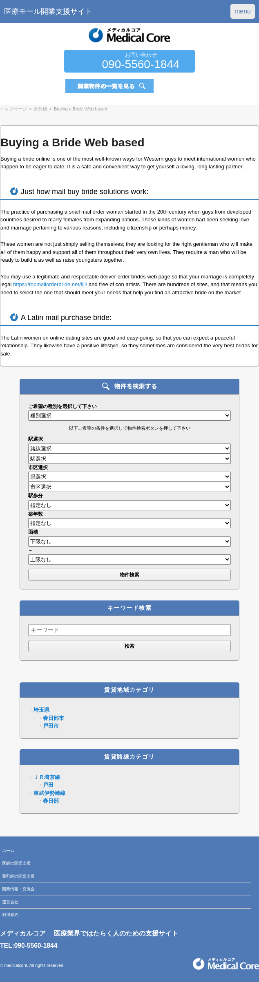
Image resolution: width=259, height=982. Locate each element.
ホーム (8, 850)
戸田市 (51, 726)
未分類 (40, 108)
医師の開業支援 (16, 863)
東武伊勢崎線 (49, 793)
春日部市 (53, 718)
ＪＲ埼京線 (46, 777)
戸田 (48, 785)
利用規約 (10, 914)
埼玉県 (41, 710)
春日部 (51, 801)
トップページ (13, 108)
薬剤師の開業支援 (18, 876)
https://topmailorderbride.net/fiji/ (50, 284)
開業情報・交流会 (18, 889)
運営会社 (10, 902)
